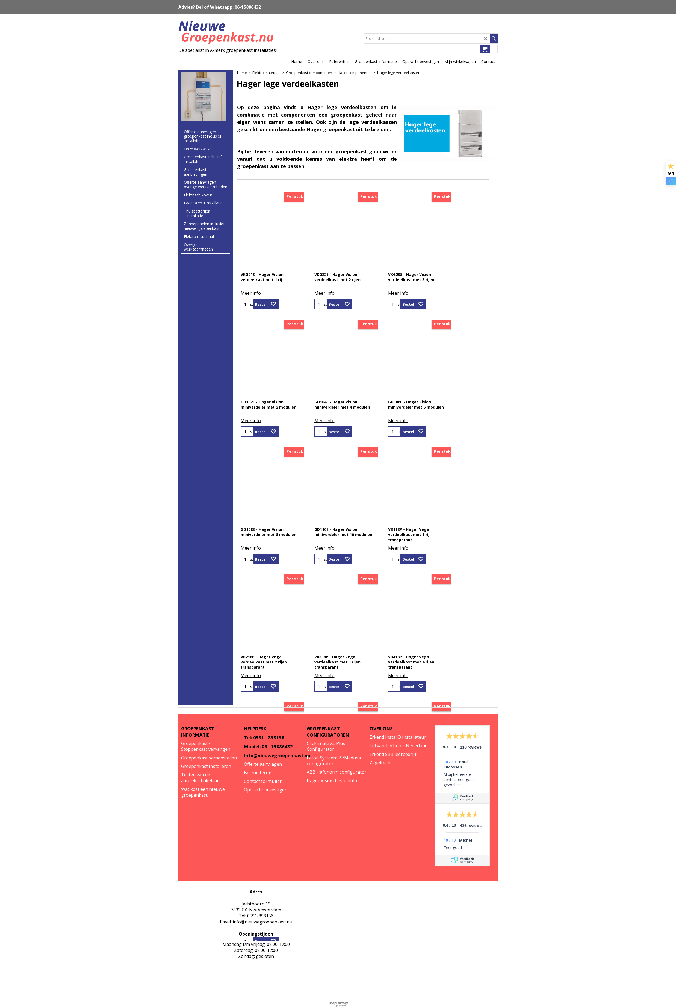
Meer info (251, 293)
